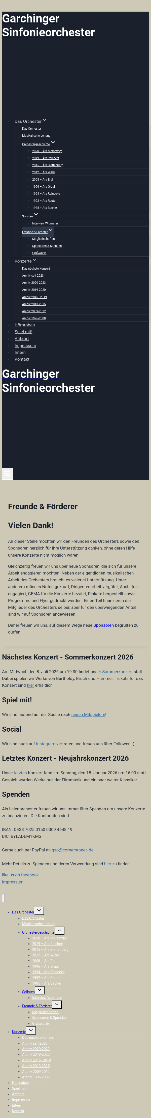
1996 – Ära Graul (43, 186)
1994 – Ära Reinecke (46, 193)
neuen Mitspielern (88, 714)
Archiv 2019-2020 (34, 290)
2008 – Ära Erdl (42, 179)
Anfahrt (22, 338)
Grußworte (39, 253)
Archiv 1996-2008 (34, 318)
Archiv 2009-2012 (34, 311)
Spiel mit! (23, 331)
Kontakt (22, 359)
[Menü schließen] (3, 898)
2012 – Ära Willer (43, 172)
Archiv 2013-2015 (34, 304)
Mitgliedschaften (43, 239)
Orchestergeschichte (38, 932)
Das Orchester (31, 128)
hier (30, 685)
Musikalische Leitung (36, 135)
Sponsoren (103, 625)
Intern (20, 352)
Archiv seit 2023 (33, 275)
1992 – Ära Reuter (44, 201)
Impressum (25, 345)
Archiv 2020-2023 (34, 282)
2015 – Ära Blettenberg (47, 165)
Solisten (28, 992)
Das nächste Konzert (36, 268)
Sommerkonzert (117, 671)
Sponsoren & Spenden (47, 246)
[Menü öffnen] (7, 473)
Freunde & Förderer (37, 1006)
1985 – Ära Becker (44, 208)
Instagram (45, 743)
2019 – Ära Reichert (45, 158)
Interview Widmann (45, 223)
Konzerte (19, 1032)
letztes (20, 772)
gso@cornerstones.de (73, 849)
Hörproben (25, 324)
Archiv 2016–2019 (34, 297)
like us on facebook (20, 874)
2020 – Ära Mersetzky (47, 151)
